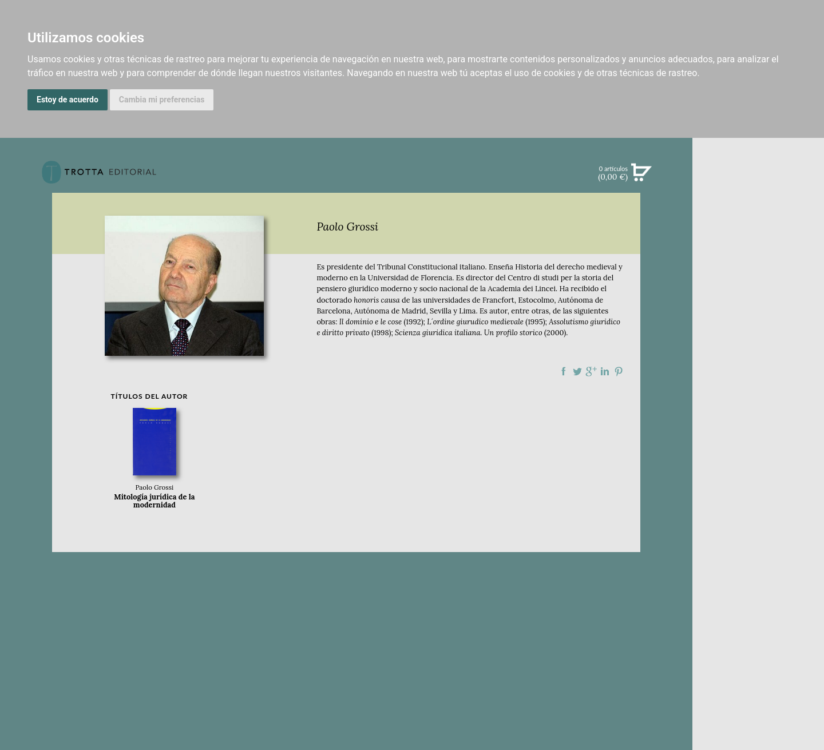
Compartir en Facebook (564, 371)
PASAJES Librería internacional (758, 557)
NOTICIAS (758, 296)
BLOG (757, 343)
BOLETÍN (758, 319)
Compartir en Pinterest (618, 371)
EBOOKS (758, 272)
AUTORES (758, 514)
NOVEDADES (758, 225)
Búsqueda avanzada (758, 189)
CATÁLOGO (758, 248)
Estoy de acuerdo (67, 99)
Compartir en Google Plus (591, 371)
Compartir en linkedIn (605, 371)
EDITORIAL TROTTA (758, 448)
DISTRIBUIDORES (758, 543)
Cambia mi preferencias (162, 99)
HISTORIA (758, 529)
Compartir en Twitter (577, 371)
